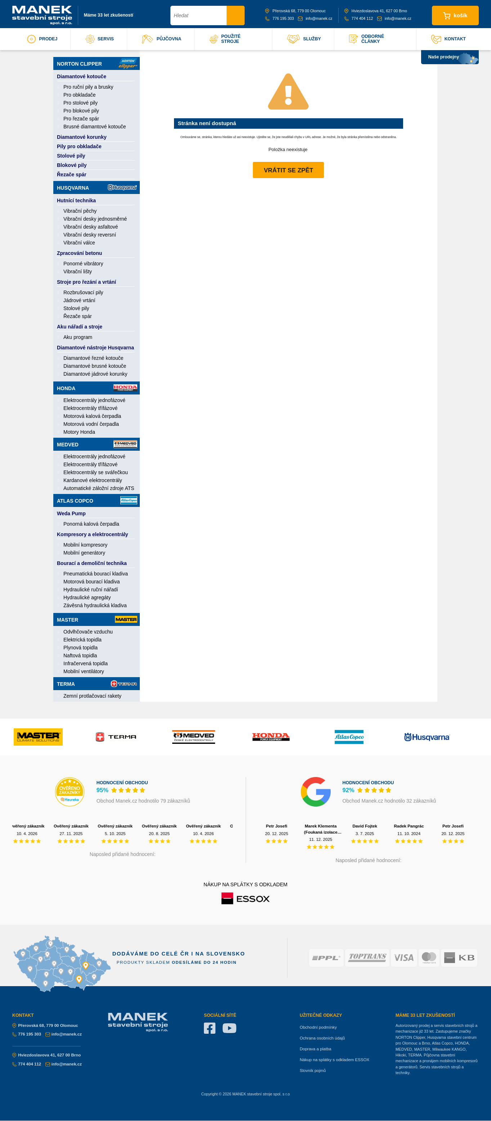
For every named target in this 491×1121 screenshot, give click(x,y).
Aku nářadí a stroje (79, 327)
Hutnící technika (76, 200)
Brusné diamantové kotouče (94, 126)
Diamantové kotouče (81, 76)
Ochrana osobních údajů (322, 1038)
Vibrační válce (79, 243)
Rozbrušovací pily (83, 292)
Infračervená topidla (85, 663)
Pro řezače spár (81, 119)
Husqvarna (97, 187)
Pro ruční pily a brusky (88, 87)
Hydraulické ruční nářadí (90, 589)
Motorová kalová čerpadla (92, 416)
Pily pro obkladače (79, 146)
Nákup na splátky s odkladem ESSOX (334, 1060)
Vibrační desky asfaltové (90, 227)
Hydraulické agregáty (87, 597)
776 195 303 (279, 18)
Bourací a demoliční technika (92, 563)
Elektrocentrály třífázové (90, 408)
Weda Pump (71, 513)
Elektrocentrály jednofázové (94, 400)
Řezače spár (71, 174)
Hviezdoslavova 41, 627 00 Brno (375, 11)
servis (100, 39)
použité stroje (225, 39)
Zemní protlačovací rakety (92, 696)
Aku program (77, 337)
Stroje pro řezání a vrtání (86, 282)
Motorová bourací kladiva (91, 581)
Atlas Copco (97, 500)
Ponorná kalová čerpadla (91, 524)
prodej (42, 39)
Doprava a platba (315, 1049)
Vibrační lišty (77, 271)
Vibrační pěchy (80, 211)
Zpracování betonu (79, 253)
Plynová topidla (80, 647)
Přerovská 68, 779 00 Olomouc (295, 11)
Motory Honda (79, 432)
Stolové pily (71, 156)
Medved (97, 444)
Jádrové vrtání (79, 300)
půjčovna (161, 39)
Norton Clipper (97, 63)
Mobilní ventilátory (83, 671)
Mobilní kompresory (85, 545)
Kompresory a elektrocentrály (92, 534)
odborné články (366, 39)
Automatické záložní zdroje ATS (98, 488)
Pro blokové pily (81, 111)
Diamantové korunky (82, 137)
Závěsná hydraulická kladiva (95, 605)
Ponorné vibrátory (83, 263)
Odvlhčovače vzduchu (88, 632)
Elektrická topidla (82, 640)
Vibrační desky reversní (89, 235)
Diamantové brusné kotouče (94, 366)
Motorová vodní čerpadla (91, 424)
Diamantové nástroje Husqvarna (95, 347)
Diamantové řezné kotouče (93, 358)
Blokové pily (71, 165)
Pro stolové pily (80, 103)
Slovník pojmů (313, 1070)
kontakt (448, 39)
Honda (97, 388)
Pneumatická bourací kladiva (95, 574)
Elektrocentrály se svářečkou (95, 472)
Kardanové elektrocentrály (92, 480)
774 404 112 (358, 18)
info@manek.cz (315, 18)
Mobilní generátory (84, 553)
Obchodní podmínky (318, 1027)
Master (97, 619)
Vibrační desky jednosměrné (95, 219)
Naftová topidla (80, 655)
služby (304, 39)
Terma (97, 683)
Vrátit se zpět (288, 170)
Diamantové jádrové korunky (95, 374)
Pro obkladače (79, 95)
